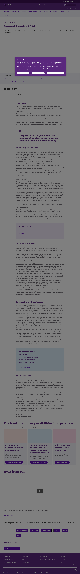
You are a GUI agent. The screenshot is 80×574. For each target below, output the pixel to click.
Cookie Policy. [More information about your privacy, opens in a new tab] (25, 69)
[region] (40, 66)
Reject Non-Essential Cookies (55, 73)
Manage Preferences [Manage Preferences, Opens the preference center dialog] (38, 73)
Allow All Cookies (23, 73)
